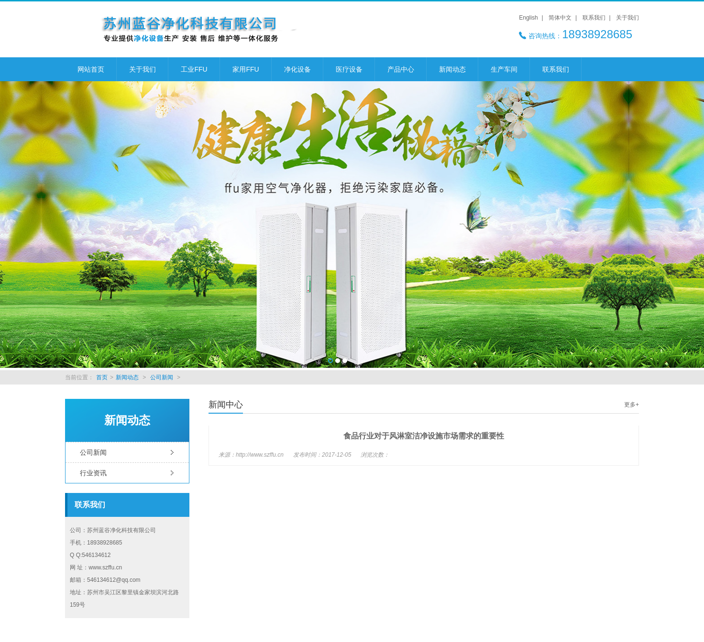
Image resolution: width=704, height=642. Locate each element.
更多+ (631, 404)
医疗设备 (349, 69)
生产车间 (504, 69)
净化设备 (297, 69)
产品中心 (400, 69)
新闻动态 (452, 69)
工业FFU (194, 69)
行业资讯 (93, 473)
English (528, 17)
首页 (102, 377)
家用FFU (245, 69)
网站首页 (90, 69)
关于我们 (627, 17)
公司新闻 (161, 377)
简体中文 (560, 17)
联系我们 (594, 17)
